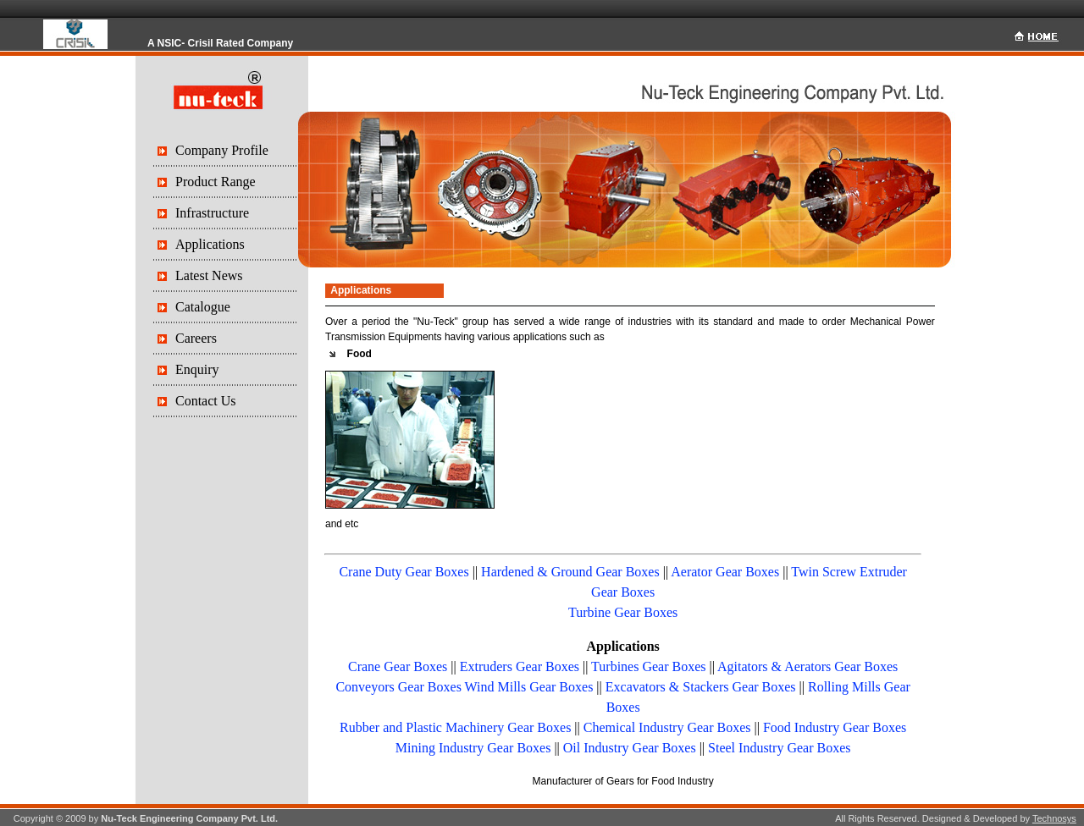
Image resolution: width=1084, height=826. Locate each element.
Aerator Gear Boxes (725, 571)
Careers (196, 338)
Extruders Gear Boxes (519, 666)
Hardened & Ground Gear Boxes (570, 571)
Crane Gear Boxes (397, 666)
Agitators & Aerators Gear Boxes (807, 666)
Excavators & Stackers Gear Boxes (701, 687)
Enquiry (197, 369)
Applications (210, 244)
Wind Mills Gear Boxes (529, 687)
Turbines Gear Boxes (648, 666)
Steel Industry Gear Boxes (779, 748)
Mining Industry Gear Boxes (473, 748)
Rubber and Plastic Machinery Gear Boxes (455, 727)
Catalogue (202, 307)
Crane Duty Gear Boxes (403, 571)
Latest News (209, 275)
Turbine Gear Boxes (623, 612)
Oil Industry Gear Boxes (629, 748)
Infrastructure (212, 213)
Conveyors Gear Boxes (398, 687)
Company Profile (221, 150)
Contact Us (205, 401)
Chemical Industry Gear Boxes (667, 727)
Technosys (1054, 818)
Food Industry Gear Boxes (834, 727)
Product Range (215, 181)
